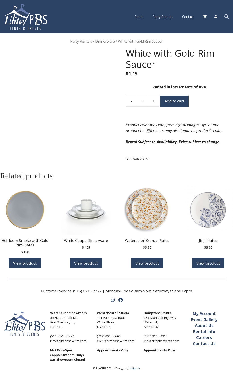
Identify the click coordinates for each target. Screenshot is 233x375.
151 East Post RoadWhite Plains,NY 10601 (111, 322)
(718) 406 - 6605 (109, 336)
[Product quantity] (142, 101)
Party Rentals (163, 17)
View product (25, 263)
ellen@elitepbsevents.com (115, 341)
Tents (139, 17)
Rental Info (204, 331)
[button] (226, 16)
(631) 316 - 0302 (155, 336)
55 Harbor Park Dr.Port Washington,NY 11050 (63, 322)
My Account (204, 313)
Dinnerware (105, 41)
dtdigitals (134, 368)
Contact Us (204, 343)
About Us (204, 325)
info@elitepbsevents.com (68, 341)
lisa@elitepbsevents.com (161, 341)
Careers (204, 337)
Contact (188, 17)
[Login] (215, 16)
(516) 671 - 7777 (87, 290)
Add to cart (174, 101)
